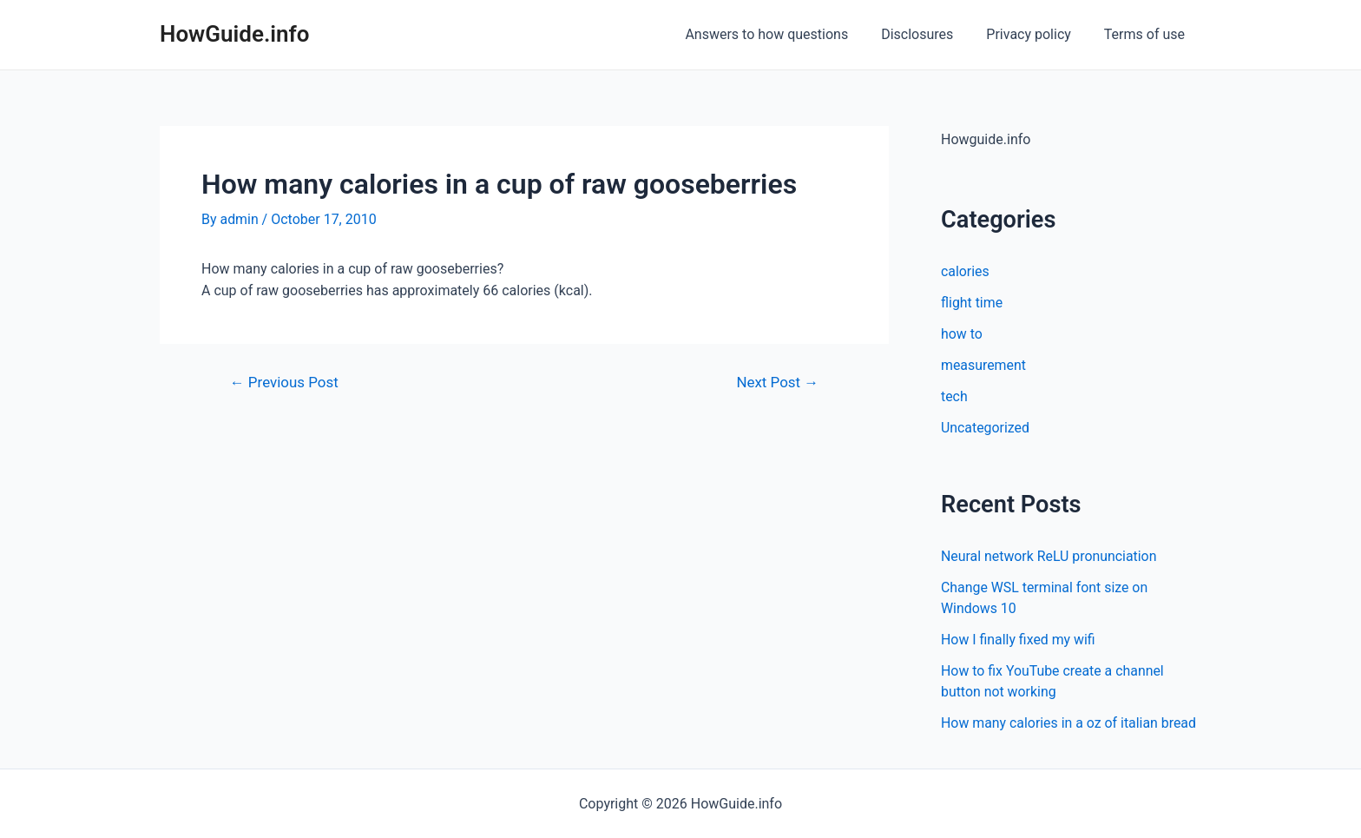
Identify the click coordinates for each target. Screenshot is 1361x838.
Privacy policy (1036, 34)
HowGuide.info (235, 34)
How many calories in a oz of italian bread (1069, 723)
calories (965, 271)
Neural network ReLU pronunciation (1049, 556)
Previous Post (284, 382)
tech (954, 396)
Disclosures (930, 34)
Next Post (777, 382)
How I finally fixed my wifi (1018, 639)
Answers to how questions (784, 34)
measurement (984, 365)
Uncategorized (985, 427)
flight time (972, 302)
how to (962, 334)
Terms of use (1147, 34)
